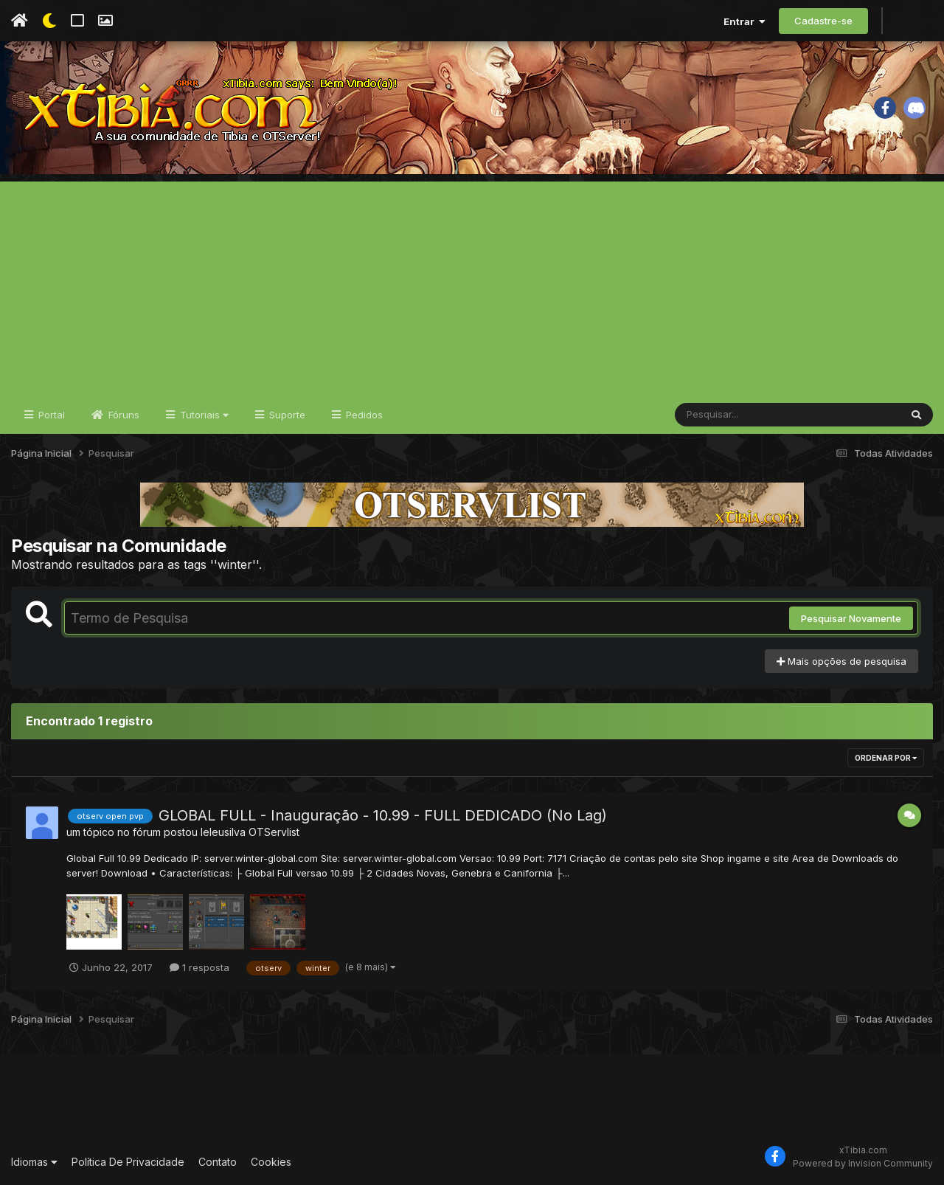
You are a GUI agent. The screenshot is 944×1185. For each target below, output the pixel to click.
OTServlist (274, 832)
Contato (217, 1161)
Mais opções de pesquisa (841, 661)
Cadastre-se (823, 21)
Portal (50, 415)
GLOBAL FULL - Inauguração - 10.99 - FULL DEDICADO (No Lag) (383, 815)
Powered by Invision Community (863, 1163)
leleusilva (223, 832)
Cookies (271, 1161)
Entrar (744, 21)
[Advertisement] (472, 285)
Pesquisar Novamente (851, 618)
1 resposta (199, 967)
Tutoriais (203, 415)
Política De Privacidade (128, 1161)
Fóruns (122, 415)
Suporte (285, 415)
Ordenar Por (886, 757)
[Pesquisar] (731, 414)
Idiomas (34, 1161)
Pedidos (363, 415)
